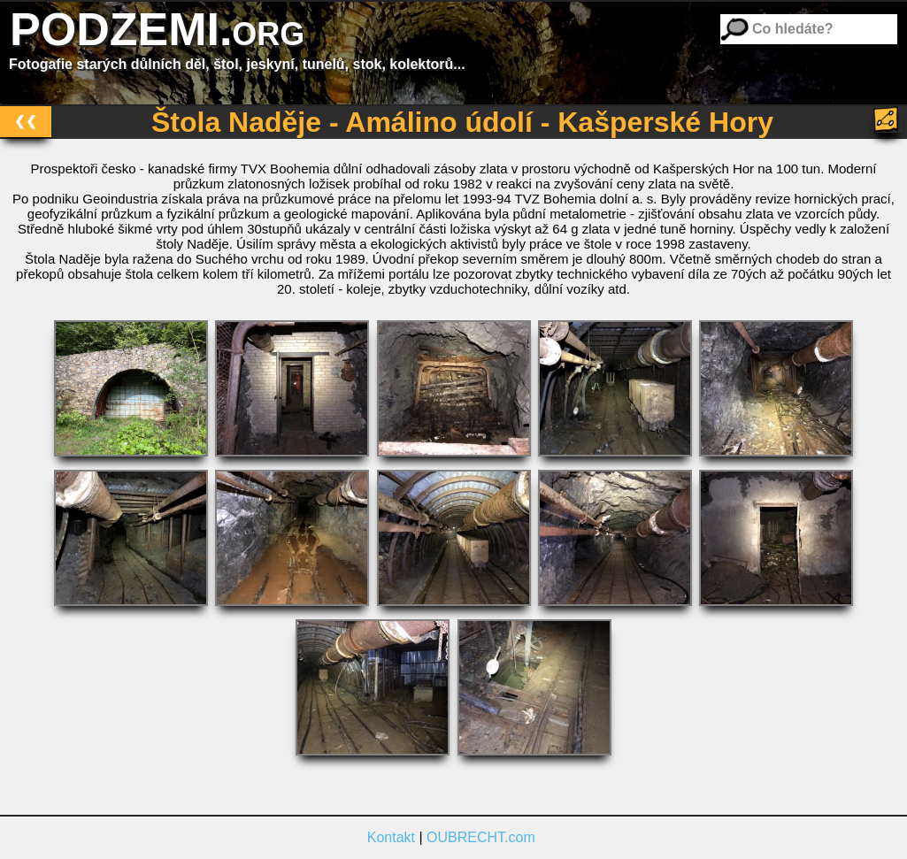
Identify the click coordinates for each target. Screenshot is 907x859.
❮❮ (25, 120)
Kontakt (391, 837)
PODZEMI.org (157, 29)
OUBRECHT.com (481, 837)
